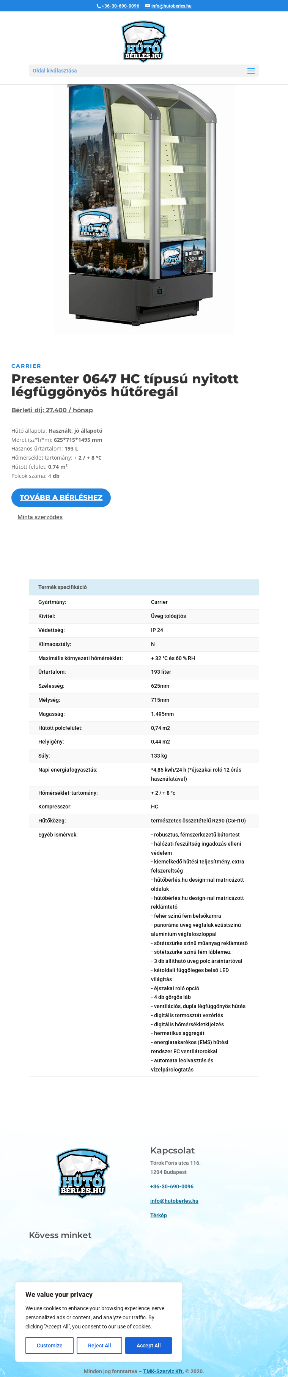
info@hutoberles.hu (174, 1174)
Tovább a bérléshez (61, 497)
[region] (98, 1322)
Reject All (99, 1345)
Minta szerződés (40, 517)
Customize (50, 1345)
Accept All (149, 1345)
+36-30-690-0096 (120, 6)
